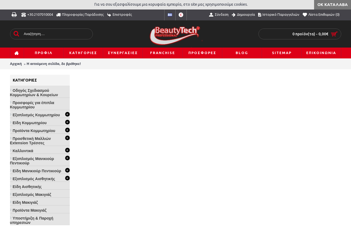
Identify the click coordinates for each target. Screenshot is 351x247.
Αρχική (16, 64)
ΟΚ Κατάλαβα (332, 4)
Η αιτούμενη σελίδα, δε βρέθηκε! (54, 64)
